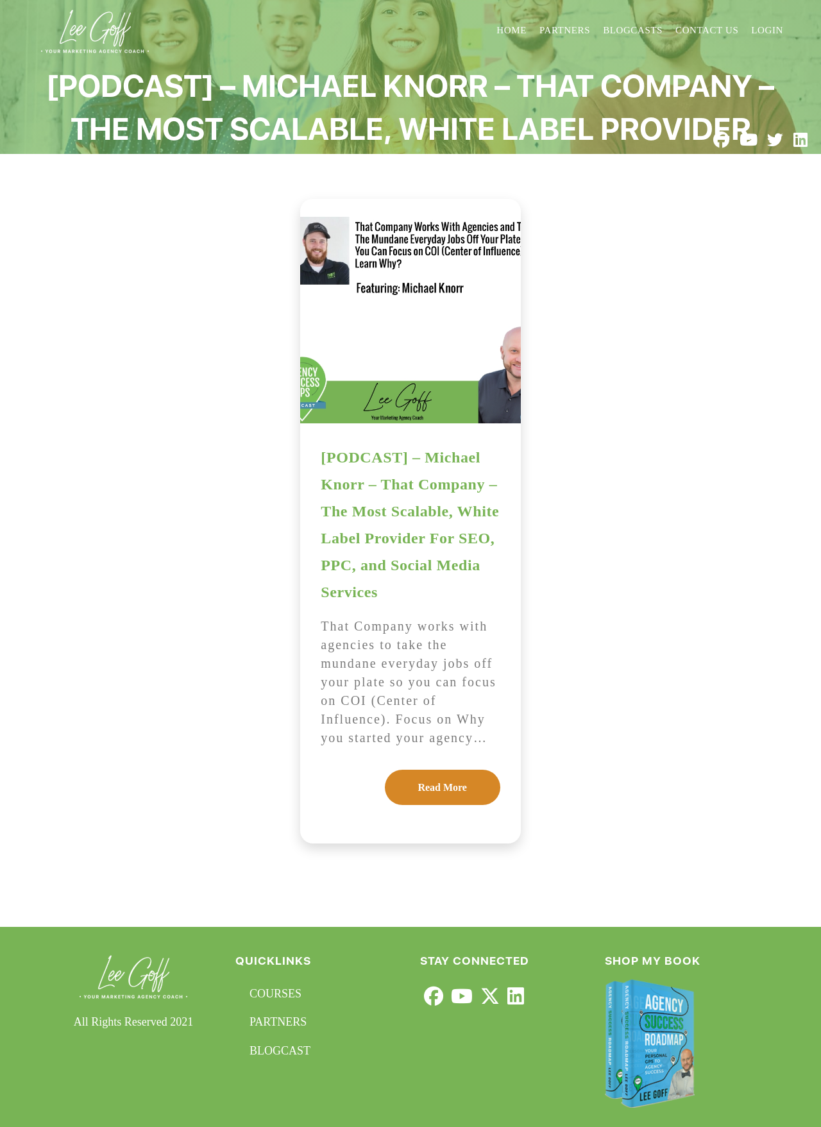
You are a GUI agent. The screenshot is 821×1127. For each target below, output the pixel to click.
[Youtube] (462, 996)
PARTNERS (278, 1021)
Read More (442, 787)
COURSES (275, 993)
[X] (490, 996)
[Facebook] (433, 996)
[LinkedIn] (515, 996)
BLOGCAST (280, 1050)
